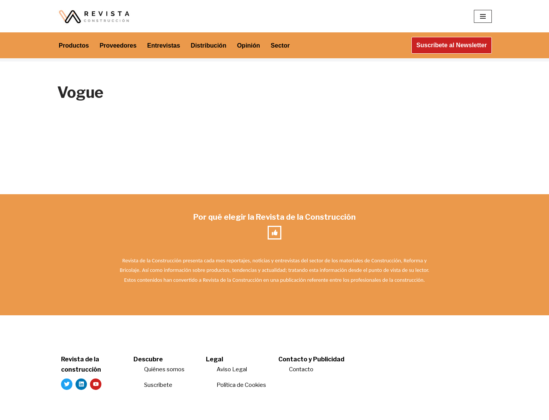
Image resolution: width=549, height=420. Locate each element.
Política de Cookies (241, 385)
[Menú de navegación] (483, 16)
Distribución (208, 45)
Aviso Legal (232, 369)
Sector (280, 45)
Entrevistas (163, 45)
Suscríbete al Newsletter (451, 45)
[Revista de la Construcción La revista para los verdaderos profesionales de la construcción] (95, 16)
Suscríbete (158, 385)
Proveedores (118, 45)
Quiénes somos (164, 369)
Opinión (248, 45)
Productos (74, 45)
